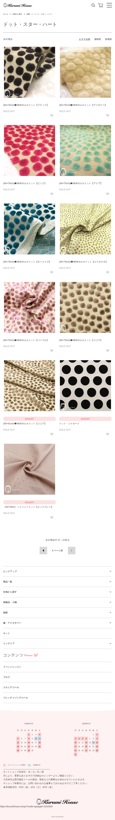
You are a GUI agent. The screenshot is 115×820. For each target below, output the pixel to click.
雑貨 (5, 612)
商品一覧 (7, 581)
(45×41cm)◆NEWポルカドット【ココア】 (24, 423)
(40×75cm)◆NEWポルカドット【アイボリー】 (83, 105)
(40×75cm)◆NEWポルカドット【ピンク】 (24, 183)
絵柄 (28, 14)
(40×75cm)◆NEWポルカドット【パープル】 (26, 340)
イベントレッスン (12, 667)
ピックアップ (10, 571)
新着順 (108, 39)
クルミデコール (11, 687)
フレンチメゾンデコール (15, 697)
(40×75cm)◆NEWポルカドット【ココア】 (80, 340)
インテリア (9, 643)
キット (6, 633)
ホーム (5, 14)
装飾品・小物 (10, 602)
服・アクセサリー (12, 623)
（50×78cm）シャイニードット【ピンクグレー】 (28, 507)
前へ (43, 550)
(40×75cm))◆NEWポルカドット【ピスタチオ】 (83, 261)
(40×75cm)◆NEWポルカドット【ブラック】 (26, 105)
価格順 (97, 39)
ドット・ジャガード (69, 423)
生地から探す (17, 14)
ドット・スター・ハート (43, 14)
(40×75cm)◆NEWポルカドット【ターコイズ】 (27, 261)
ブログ (6, 677)
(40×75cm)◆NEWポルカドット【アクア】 (80, 183)
